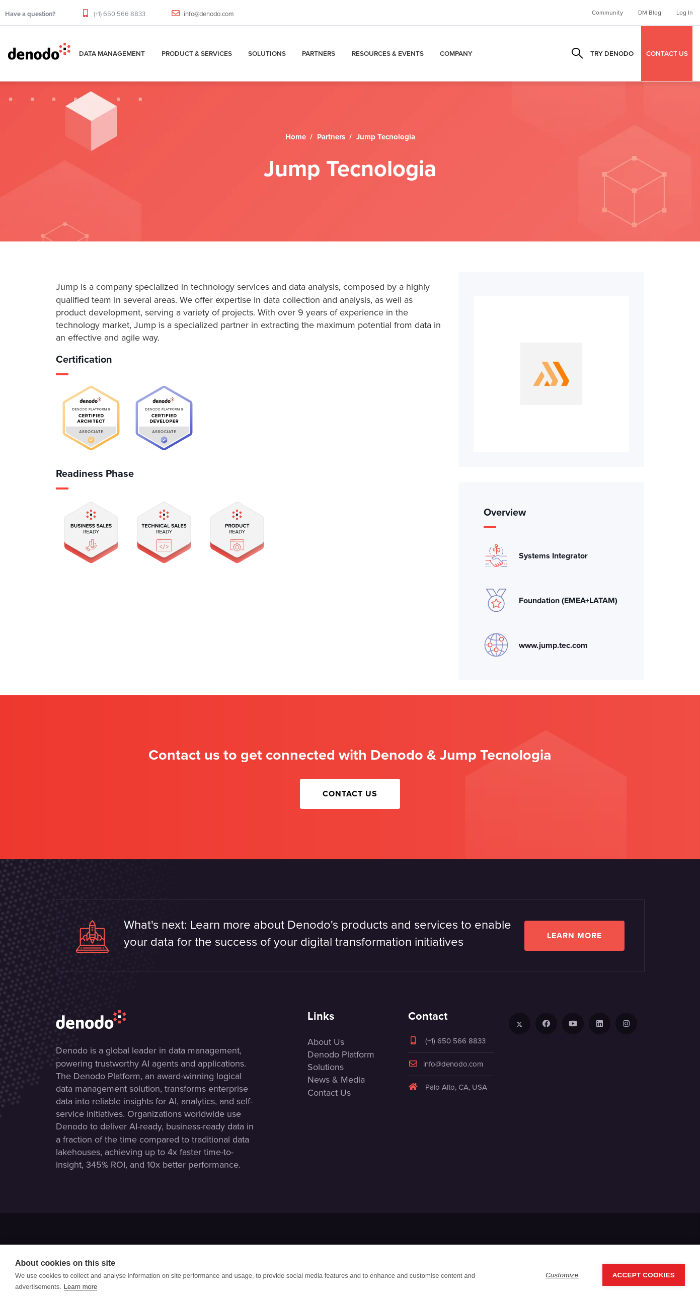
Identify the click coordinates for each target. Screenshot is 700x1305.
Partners (318, 53)
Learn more (574, 935)
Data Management (112, 53)
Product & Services (197, 53)
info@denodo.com (209, 14)
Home (295, 136)
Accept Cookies (643, 1275)
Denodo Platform (340, 1054)
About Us (325, 1041)
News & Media (336, 1079)
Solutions (267, 53)
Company (456, 53)
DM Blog (649, 12)
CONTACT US (667, 53)
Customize (562, 1275)
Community (607, 12)
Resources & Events (388, 53)
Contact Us (350, 793)
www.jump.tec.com (553, 645)
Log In (684, 12)
